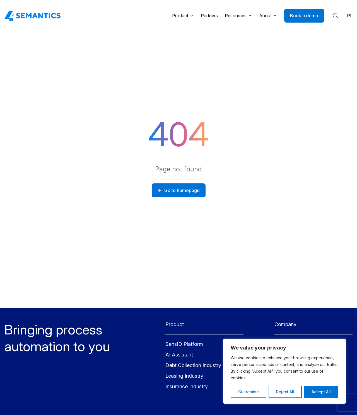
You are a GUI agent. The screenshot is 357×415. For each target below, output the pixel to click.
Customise (248, 391)
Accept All (321, 391)
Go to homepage (179, 190)
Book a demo (304, 15)
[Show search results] (335, 15)
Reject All (285, 391)
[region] (284, 371)
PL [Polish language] (350, 15)
